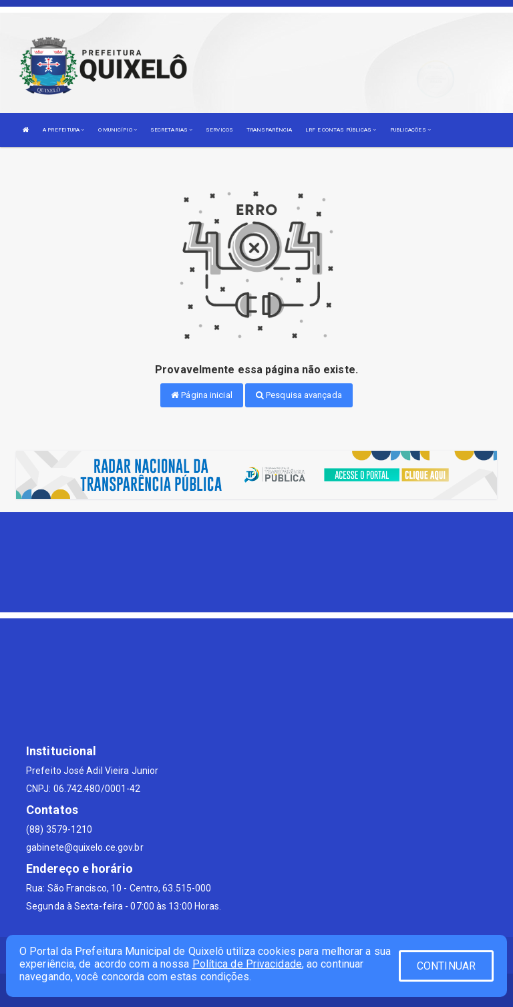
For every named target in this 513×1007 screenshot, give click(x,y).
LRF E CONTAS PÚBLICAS (340, 130)
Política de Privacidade (247, 964)
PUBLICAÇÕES (410, 130)
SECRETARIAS (171, 130)
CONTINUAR (446, 966)
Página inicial (201, 395)
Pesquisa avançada (299, 395)
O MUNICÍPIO (117, 130)
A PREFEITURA (63, 130)
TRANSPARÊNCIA (269, 130)
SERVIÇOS (219, 130)
